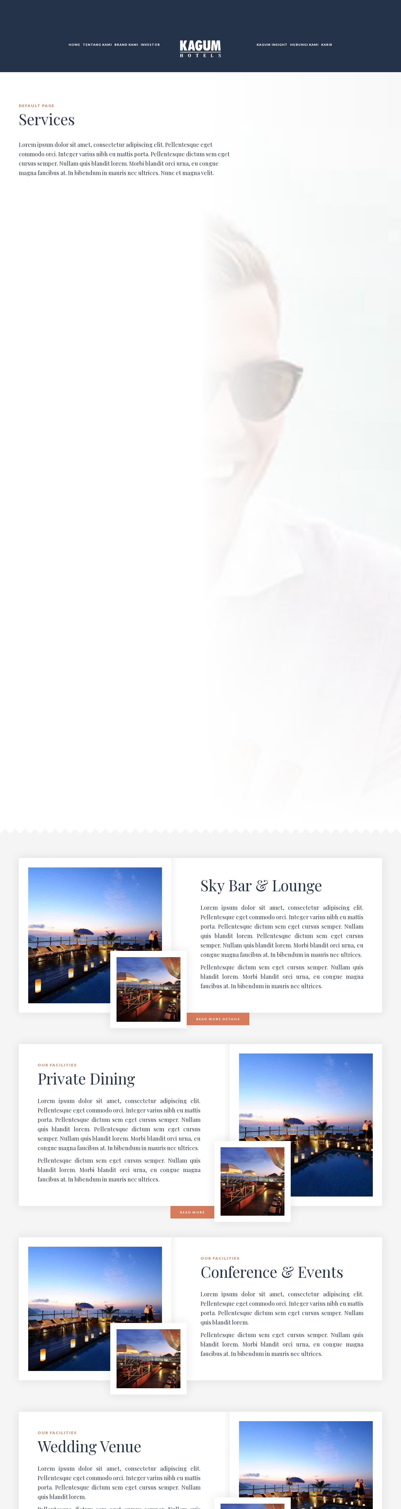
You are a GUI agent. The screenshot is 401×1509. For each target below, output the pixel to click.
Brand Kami (126, 44)
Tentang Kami (97, 44)
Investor (150, 44)
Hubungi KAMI (304, 44)
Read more (192, 1212)
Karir (326, 44)
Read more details (218, 1019)
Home (74, 44)
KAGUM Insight (272, 44)
